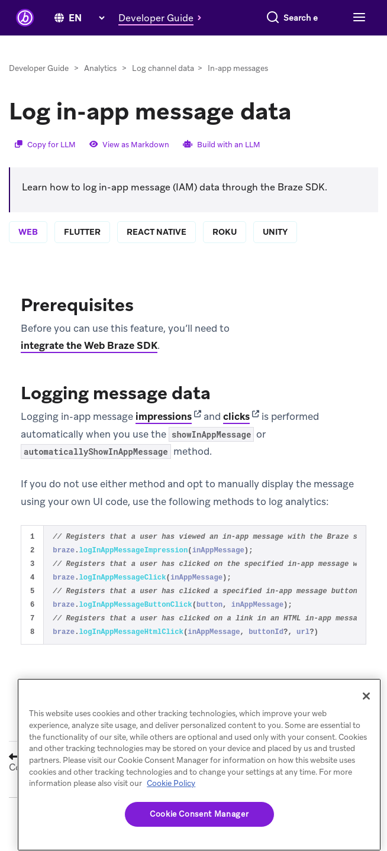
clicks (236, 434)
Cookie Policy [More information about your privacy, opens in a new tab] (171, 783)
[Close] (366, 696)
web (28, 249)
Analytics (100, 86)
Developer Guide (39, 86)
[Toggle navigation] (357, 41)
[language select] (86, 14)
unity (275, 249)
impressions (164, 434)
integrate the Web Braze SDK (89, 363)
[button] (163, 14)
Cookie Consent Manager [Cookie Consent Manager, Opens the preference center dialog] (199, 814)
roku (224, 249)
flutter (82, 249)
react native (156, 249)
